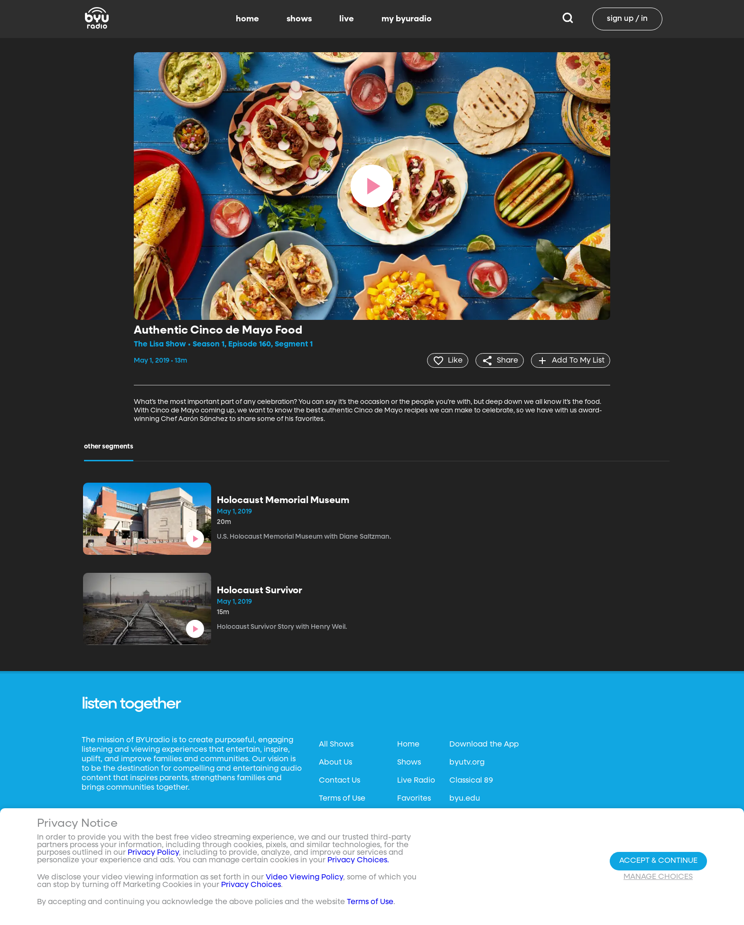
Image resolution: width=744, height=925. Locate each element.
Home (408, 744)
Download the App (484, 744)
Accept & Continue (658, 861)
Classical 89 (471, 780)
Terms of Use (342, 798)
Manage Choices (658, 877)
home (247, 19)
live (346, 19)
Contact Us (339, 780)
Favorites (414, 798)
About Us (335, 762)
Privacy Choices (251, 885)
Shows (409, 762)
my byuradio (406, 19)
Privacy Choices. (358, 860)
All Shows (336, 744)
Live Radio (416, 780)
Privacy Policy (153, 853)
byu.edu (464, 798)
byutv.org (466, 762)
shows (299, 19)
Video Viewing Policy (304, 877)
